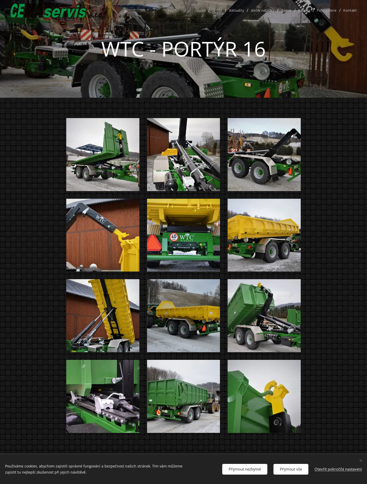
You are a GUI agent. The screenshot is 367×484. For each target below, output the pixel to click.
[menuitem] (202, 10)
